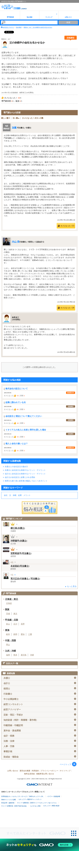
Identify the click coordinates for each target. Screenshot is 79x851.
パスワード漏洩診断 (53, 796)
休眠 (14, 495)
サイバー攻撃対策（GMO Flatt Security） (14, 806)
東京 (15, 614)
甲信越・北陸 (11, 620)
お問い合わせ (12, 771)
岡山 (8, 645)
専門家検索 (10, 17)
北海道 (9, 603)
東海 (7, 630)
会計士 (40, 683)
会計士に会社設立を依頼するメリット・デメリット (25, 474)
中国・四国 (10, 640)
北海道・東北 (11, 599)
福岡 (8, 655)
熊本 (15, 655)
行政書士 (40, 694)
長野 (23, 624)
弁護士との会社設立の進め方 (16, 467)
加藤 (14, 127)
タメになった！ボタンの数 (32, 118)
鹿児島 (24, 655)
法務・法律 (40, 741)
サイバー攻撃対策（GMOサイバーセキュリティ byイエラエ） (37, 803)
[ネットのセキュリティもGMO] (39, 844)
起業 (20, 495)
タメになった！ (67, 225)
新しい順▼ (5, 118)
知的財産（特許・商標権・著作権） (40, 720)
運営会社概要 (25, 771)
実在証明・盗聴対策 (7, 803)
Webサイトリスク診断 (8, 800)
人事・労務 (40, 746)
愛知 (23, 634)
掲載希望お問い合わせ (45, 774)
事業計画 (40, 751)
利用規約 (35, 771)
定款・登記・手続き (40, 714)
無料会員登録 (29, 774)
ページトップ (65, 764)
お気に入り (68, 17)
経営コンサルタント (40, 704)
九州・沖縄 (10, 651)
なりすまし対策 (35, 806)
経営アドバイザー (40, 709)
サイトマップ (65, 771)
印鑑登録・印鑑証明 (40, 725)
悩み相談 (29, 17)
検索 (68, 22)
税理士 (40, 688)
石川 (15, 624)
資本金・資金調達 (40, 730)
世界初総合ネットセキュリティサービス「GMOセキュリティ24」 (22, 796)
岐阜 (8, 634)
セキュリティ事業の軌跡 (51, 806)
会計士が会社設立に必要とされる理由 (20, 477)
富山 (8, 624)
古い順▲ (16, 118)
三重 (30, 634)
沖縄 (32, 655)
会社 (5, 495)
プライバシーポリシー (49, 771)
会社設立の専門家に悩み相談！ (39, 507)
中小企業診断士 (40, 699)
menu (76, 6)
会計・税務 (40, 735)
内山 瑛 (15, 241)
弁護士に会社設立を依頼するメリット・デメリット (25, 470)
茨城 (8, 614)
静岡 (15, 634)
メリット (27, 495)
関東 (7, 609)
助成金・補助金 (40, 756)
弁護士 (40, 678)
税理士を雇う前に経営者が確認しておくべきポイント (26, 481)
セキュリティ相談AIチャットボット (30, 799)
